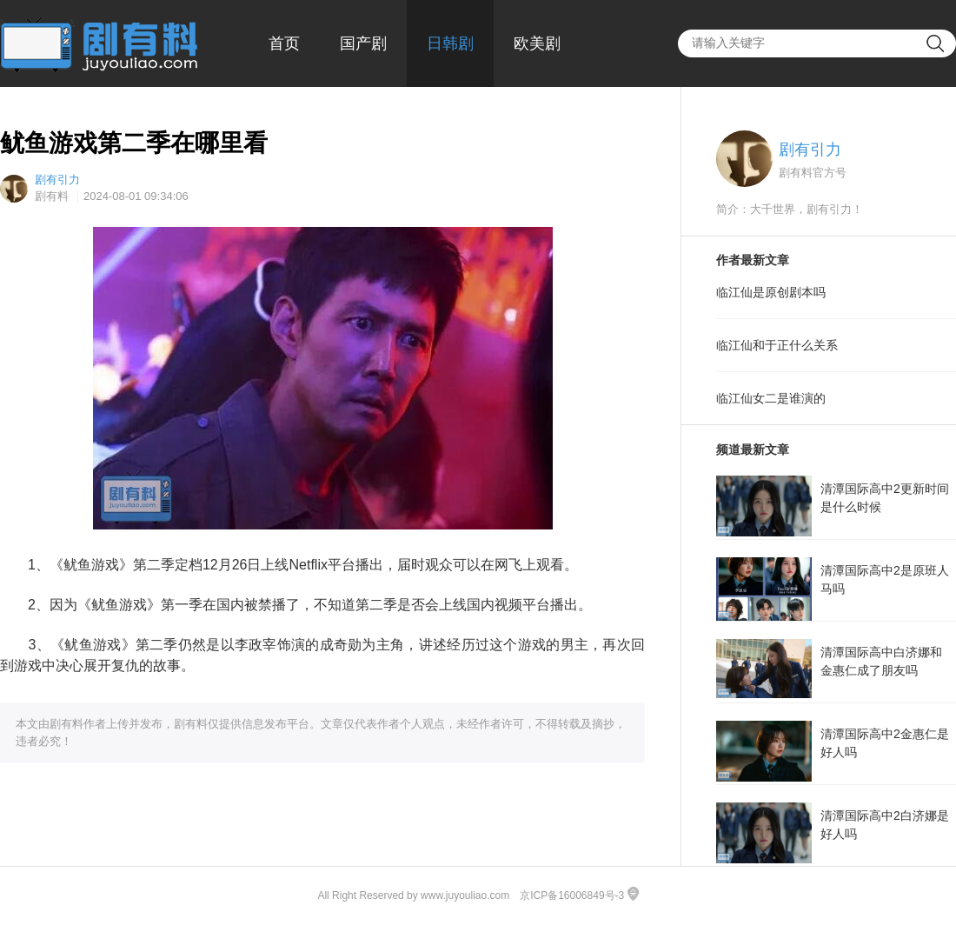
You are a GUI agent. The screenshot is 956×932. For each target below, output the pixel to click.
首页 (284, 43)
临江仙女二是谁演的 (771, 398)
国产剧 (363, 43)
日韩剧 (450, 43)
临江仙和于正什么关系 (777, 345)
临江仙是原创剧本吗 (771, 292)
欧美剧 (537, 43)
